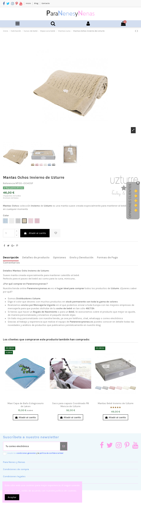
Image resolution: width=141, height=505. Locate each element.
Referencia (9, 183)
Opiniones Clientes (130, 201)
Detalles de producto (35, 257)
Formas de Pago (107, 257)
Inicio (28, 3)
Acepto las (35, 453)
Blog (36, 3)
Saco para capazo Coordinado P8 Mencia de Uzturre (70, 404)
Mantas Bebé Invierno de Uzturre (115, 403)
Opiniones (59, 257)
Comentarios (11, 262)
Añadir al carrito (35, 233)
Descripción (11, 257)
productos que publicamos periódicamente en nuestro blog (68, 325)
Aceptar (12, 497)
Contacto (46, 3)
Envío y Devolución (81, 257)
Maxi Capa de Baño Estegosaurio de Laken (26, 404)
